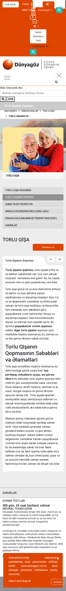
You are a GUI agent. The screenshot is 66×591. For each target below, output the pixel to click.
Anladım (57, 582)
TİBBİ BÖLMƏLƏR (29, 111)
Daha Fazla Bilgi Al (20, 581)
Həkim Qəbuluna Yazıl (38, 36)
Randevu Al (48, 247)
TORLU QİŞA (48, 111)
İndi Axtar (10, 4)
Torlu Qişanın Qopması (20, 116)
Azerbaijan (41, 46)
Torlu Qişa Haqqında (18, 190)
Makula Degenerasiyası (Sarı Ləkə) (27, 211)
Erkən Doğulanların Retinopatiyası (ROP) (31, 218)
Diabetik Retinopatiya (19, 204)
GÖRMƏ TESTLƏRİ (14, 500)
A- (51, 259)
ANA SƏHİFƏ (10, 111)
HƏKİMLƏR (11, 225)
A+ (60, 259)
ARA (10, 99)
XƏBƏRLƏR (10, 493)
